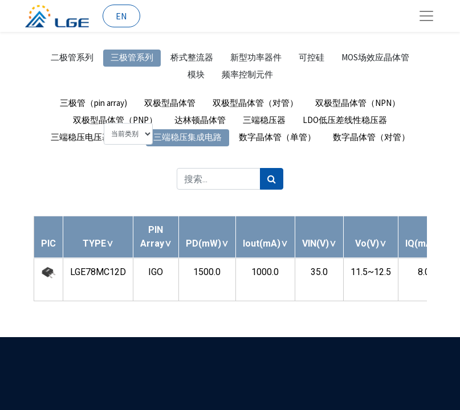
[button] (98, 243)
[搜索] (271, 179)
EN (121, 16)
